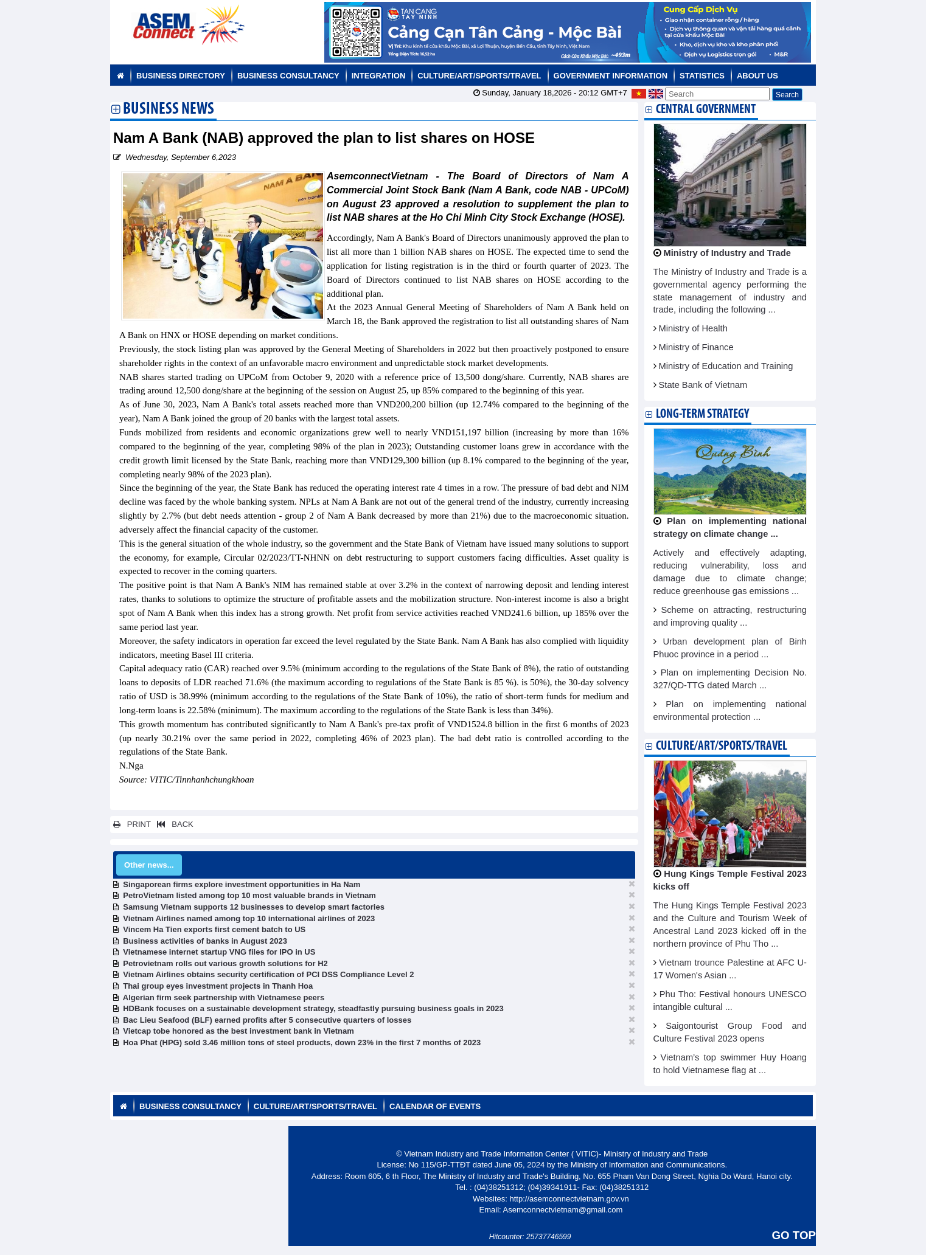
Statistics (702, 75)
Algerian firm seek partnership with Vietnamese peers (223, 997)
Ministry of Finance (696, 347)
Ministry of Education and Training (726, 366)
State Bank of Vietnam (703, 385)
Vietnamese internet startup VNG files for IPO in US (219, 951)
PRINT (132, 824)
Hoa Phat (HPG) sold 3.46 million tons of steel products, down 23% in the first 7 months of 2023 (302, 1042)
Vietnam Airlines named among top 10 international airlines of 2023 (249, 918)
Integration (379, 75)
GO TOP (794, 1235)
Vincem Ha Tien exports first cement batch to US (214, 929)
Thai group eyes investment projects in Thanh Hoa (218, 986)
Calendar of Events (435, 1106)
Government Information (611, 75)
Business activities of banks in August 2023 (205, 941)
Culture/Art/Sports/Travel (479, 75)
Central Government (706, 109)
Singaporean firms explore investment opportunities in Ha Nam (241, 884)
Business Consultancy (288, 75)
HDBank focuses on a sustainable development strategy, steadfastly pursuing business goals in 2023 (313, 1008)
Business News (168, 110)
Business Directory (180, 75)
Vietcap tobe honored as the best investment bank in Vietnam (238, 1030)
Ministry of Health (693, 328)
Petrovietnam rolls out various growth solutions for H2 (225, 963)
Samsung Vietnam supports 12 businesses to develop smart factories (254, 906)
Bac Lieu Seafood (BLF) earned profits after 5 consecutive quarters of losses (267, 1020)
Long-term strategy (702, 414)
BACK (173, 824)
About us (757, 75)
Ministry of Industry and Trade (727, 253)
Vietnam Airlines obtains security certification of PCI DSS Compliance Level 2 (268, 974)
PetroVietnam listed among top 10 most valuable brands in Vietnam (249, 895)
